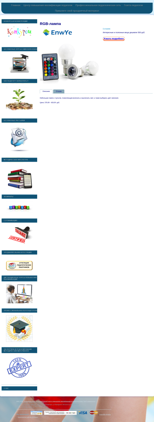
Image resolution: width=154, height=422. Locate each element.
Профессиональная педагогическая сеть (98, 5)
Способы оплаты (105, 414)
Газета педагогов (133, 5)
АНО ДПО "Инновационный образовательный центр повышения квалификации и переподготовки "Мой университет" (56, 401)
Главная (15, 5)
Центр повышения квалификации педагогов (47, 5)
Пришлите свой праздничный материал (77, 10)
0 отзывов (106, 29)
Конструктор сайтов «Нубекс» (28, 417)
